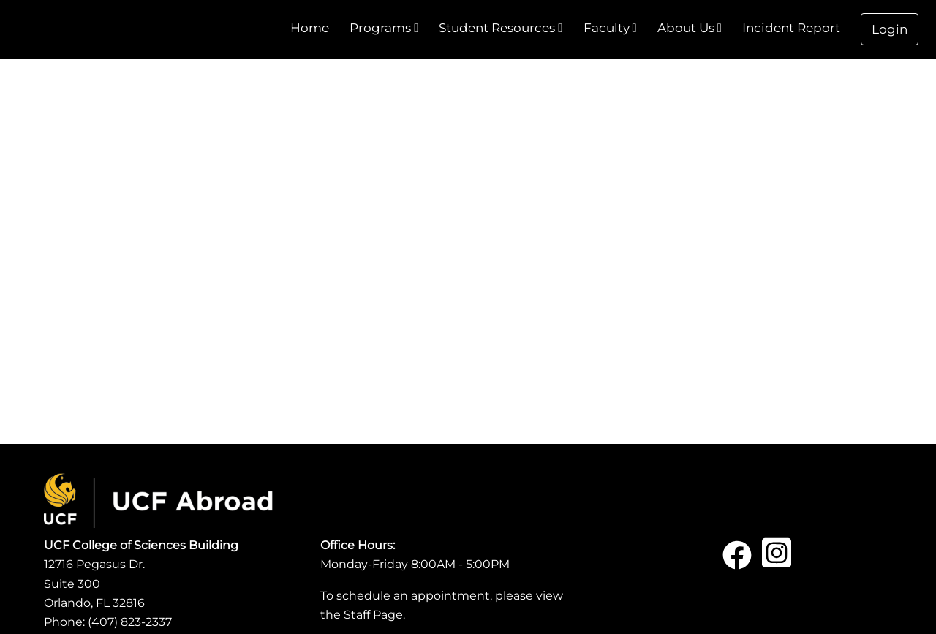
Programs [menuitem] (384, 27)
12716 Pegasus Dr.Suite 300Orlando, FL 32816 (94, 583)
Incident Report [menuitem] (791, 27)
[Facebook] (737, 560)
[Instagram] (776, 560)
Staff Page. (374, 615)
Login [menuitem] (889, 29)
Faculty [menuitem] (610, 27)
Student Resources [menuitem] (500, 27)
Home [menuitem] (309, 27)
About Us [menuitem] (689, 27)
